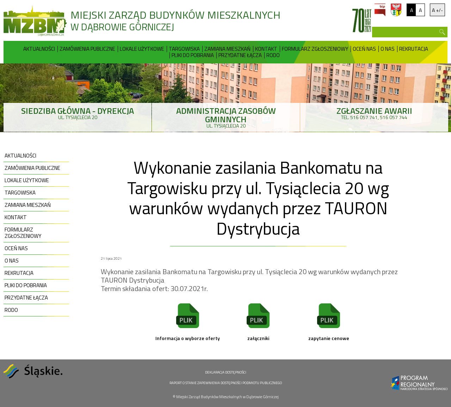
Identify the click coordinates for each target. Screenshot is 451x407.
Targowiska (184, 49)
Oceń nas (364, 49)
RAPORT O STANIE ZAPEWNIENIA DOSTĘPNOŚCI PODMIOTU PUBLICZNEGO (225, 383)
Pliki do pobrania (193, 55)
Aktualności (39, 49)
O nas (388, 49)
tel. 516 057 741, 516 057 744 (374, 112)
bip (380, 10)
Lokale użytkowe (142, 49)
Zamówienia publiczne (87, 49)
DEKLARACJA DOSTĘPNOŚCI (225, 372)
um (396, 10)
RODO (273, 55)
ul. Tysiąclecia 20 (77, 112)
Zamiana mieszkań (227, 49)
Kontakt (266, 49)
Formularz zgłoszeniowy (315, 49)
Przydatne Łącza (240, 55)
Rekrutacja (413, 49)
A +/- (437, 10)
